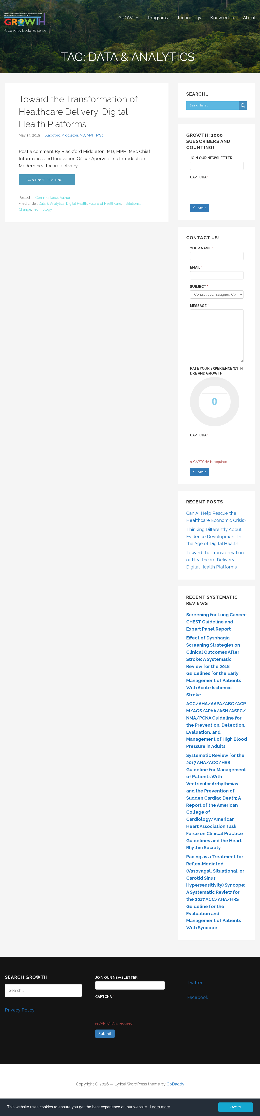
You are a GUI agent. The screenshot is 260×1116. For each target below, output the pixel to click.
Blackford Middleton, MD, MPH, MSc (73, 135)
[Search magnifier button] (243, 105)
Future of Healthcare (105, 204)
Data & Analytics (51, 204)
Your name (201, 248)
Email (196, 267)
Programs (158, 17)
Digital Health (76, 204)
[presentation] (132, 1010)
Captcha (199, 177)
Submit (199, 208)
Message (199, 306)
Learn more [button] (160, 1107)
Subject (199, 287)
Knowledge (222, 17)
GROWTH (128, 17)
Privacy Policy (20, 1010)
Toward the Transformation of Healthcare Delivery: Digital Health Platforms (78, 111)
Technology (189, 17)
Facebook (193, 995)
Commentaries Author (52, 198)
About (249, 17)
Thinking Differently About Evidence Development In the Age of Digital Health (213, 536)
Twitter (190, 981)
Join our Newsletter (211, 158)
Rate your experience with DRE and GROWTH (216, 370)
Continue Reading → (47, 180)
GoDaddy (175, 1084)
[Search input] (214, 105)
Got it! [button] (235, 1107)
